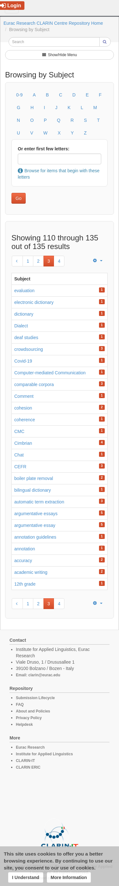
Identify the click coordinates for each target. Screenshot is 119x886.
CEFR (20, 466)
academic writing (30, 572)
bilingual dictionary (32, 490)
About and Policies (33, 711)
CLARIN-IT (25, 760)
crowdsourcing (28, 349)
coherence (24, 419)
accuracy (23, 560)
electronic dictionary (34, 302)
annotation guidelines (35, 537)
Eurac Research (30, 747)
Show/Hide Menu (59, 55)
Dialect (21, 325)
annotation (24, 548)
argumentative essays (35, 513)
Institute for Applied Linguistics (44, 754)
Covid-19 (23, 361)
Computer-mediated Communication (50, 372)
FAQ (20, 704)
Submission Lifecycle (35, 698)
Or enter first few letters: (43, 148)
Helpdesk (24, 724)
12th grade (25, 584)
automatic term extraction (39, 501)
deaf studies (26, 337)
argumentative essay (34, 525)
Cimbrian (23, 443)
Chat (19, 454)
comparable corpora (34, 384)
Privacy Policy (29, 718)
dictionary (23, 314)
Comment (24, 396)
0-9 (19, 94)
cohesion (23, 407)
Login (10, 5)
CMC (19, 431)
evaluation (24, 290)
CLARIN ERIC (28, 767)
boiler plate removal (33, 478)
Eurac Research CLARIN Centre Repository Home (53, 23)
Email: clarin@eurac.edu (38, 675)
